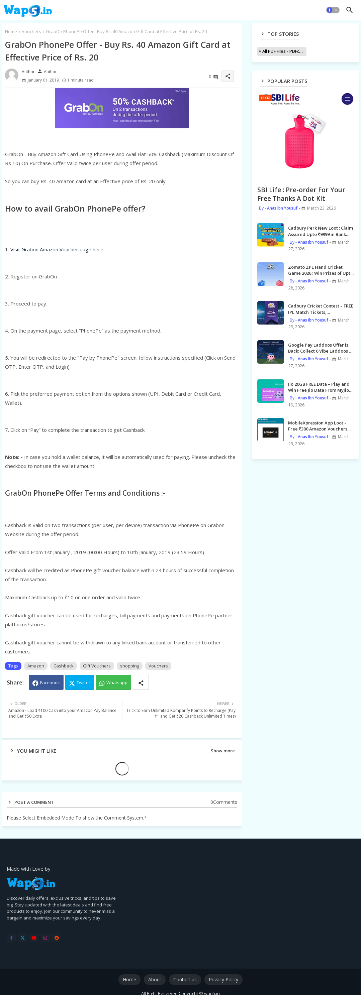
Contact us (185, 979)
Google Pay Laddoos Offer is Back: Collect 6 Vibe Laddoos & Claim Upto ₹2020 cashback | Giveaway (320, 348)
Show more (223, 751)
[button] (333, 10)
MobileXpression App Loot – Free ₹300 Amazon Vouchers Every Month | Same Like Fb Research (317, 426)
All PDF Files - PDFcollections (284, 51)
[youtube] (33, 937)
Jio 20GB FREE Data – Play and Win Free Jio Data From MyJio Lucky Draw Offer (319, 387)
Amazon (35, 666)
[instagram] (45, 937)
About (154, 979)
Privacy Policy (223, 979)
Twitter (83, 682)
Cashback (64, 666)
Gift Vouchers (97, 666)
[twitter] (22, 937)
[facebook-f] (11, 937)
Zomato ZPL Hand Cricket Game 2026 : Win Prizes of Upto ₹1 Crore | (320, 270)
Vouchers (31, 31)
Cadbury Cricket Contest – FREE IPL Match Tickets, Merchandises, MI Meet (320, 309)
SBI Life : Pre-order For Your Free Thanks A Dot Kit (301, 194)
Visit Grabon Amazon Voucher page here (56, 249)
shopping (129, 666)
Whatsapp (116, 682)
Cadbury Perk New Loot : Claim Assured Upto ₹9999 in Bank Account (320, 231)
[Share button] (141, 682)
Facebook (50, 682)
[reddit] (56, 937)
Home (11, 31)
